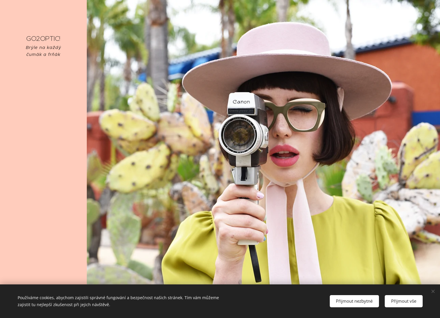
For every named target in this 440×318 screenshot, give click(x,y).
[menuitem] (43, 148)
